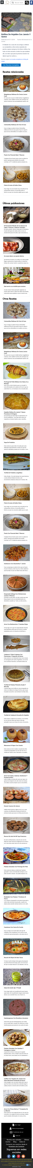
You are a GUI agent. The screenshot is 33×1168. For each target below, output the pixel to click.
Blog (15, 1142)
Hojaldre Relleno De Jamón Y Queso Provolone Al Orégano (14, 413)
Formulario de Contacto (16, 1146)
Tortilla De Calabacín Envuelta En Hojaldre (16, 715)
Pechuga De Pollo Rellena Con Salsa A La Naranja (16, 382)
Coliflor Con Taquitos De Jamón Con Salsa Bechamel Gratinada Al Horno (14, 1079)
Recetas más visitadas (14, 1140)
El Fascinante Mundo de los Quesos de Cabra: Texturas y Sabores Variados (15, 226)
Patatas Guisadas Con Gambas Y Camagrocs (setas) (13, 1049)
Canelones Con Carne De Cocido (13, 927)
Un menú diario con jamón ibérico (14, 256)
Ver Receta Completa (11, 65)
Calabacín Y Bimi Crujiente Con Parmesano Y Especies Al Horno (13, 655)
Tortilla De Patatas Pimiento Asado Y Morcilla (15, 685)
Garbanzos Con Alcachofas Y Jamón (15, 563)
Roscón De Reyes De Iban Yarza (13, 957)
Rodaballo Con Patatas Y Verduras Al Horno (15, 898)
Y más (19, 1166)
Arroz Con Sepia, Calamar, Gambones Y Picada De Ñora (15, 776)
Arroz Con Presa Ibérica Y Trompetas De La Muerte (16, 1110)
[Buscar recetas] (18, 3)
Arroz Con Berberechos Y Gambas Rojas (16, 624)
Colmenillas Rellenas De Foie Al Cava (15, 125)
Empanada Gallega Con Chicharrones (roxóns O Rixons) (15, 595)
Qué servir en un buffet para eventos (15, 286)
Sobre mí (22, 1142)
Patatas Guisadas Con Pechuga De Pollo (16, 866)
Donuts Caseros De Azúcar (12, 806)
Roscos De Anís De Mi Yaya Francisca (15, 836)
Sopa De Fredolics (9, 442)
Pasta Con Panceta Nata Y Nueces (14, 155)
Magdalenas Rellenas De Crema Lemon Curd (15, 95)
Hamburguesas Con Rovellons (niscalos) (16, 1018)
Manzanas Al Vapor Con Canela (13, 745)
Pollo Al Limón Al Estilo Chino (13, 185)
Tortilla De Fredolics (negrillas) (13, 473)
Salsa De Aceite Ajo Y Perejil (12, 988)
